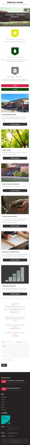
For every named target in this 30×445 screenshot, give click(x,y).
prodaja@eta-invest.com (15, 328)
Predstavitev (3, 397)
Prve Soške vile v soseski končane (15, 380)
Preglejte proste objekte (15, 19)
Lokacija (15, 89)
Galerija (2, 407)
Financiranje (3, 409)
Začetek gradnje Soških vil (13, 388)
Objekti (15, 85)
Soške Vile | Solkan (15, 2)
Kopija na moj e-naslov (8, 359)
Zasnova (3, 402)
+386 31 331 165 (15, 335)
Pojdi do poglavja (15, 124)
